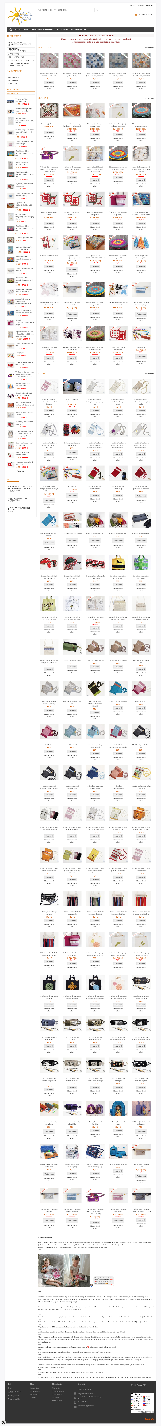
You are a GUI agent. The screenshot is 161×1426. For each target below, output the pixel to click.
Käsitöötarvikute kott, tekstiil (72, 533)
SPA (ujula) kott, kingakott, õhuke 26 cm (141, 1123)
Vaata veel (20, 471)
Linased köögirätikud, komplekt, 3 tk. (23, 385)
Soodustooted (34, 1391)
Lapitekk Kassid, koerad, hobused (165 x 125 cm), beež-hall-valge (24, 334)
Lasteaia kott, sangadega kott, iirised (141, 577)
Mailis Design (13, 77)
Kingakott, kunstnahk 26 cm (95, 533)
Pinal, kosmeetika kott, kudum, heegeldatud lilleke (141, 1038)
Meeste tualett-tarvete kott (72, 660)
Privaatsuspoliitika (78, 29)
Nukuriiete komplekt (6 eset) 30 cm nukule (23, 110)
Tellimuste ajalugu (58, 1391)
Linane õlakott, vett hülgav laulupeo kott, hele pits (118, 618)
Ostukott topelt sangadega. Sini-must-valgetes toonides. (95, 997)
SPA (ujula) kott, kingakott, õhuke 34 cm (49, 1165)
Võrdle (49, 88)
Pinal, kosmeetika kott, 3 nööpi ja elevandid (141, 997)
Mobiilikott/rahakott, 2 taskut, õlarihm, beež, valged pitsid (118, 402)
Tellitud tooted (57, 1394)
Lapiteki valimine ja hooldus (42, 29)
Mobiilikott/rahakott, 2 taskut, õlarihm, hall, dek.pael (49, 445)
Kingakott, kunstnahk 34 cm (118, 533)
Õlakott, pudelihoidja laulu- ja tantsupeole (72, 913)
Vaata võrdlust (57, 1400)
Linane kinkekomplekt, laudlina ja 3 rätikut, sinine (24, 312)
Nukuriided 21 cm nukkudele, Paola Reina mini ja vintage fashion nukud (21, 489)
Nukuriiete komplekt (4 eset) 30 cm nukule (23, 290)
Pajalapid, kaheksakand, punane (24, 423)
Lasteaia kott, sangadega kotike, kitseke (118, 577)
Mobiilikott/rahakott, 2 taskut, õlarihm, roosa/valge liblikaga (49, 402)
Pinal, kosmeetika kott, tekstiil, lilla (72, 1123)
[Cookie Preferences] (3, 1422)
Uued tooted (34, 1394)
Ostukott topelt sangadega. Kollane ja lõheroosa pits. (95, 954)
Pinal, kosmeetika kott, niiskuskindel (49, 1123)
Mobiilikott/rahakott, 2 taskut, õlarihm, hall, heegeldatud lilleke (118, 445)
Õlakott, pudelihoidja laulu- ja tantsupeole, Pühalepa (141, 913)
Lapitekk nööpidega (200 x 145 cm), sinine (24, 248)
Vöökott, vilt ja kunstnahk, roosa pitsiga (24, 142)
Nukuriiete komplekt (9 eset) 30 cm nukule (23, 394)
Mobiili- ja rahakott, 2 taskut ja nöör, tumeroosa (141, 869)
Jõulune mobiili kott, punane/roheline (95, 487)
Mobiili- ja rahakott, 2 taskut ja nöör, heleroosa (72, 828)
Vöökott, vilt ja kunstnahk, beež (24, 344)
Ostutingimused (62, 29)
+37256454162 (83, 1401)
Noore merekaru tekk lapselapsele (21, 499)
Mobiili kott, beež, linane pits (141, 661)
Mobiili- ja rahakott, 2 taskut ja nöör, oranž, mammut (141, 828)
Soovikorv (55, 1397)
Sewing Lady (13, 84)
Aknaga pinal (20, 353)
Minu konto (56, 1388)
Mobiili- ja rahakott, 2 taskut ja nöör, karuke (118, 828)
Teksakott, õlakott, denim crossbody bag (72, 1165)
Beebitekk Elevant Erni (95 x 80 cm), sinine (118, 74)
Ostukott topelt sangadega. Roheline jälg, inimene (24, 120)
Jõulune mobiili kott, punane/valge (118, 487)
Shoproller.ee (149, 1419)
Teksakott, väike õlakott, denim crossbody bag (95, 1165)
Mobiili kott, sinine (72, 745)
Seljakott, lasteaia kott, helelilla (95, 1123)
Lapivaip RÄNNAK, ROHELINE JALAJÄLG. (21, 509)
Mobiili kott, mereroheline (118, 701)
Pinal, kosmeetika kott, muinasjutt (118, 1079)
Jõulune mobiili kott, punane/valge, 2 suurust (141, 487)
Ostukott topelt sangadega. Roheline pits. (49, 997)
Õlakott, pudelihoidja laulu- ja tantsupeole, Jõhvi (95, 913)
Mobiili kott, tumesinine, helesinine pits (95, 787)
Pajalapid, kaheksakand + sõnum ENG (24, 463)
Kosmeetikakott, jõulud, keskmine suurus (49, 577)
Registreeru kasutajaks (145, 5)
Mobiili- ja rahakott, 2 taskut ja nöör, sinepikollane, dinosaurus (95, 870)
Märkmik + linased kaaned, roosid (22, 454)
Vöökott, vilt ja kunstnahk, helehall (24, 269)
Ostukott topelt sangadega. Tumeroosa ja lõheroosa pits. (118, 997)
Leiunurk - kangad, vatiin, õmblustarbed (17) (18, 64)
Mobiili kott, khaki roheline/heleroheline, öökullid (95, 703)
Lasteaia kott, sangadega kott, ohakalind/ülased (49, 618)
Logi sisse (132, 5)
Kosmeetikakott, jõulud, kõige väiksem (72, 577)
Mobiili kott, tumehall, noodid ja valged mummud (49, 787)
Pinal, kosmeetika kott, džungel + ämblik (95, 1038)
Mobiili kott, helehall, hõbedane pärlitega (49, 702)
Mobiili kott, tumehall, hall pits (141, 746)
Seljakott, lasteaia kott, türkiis (118, 1123)
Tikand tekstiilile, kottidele (118, 1164)
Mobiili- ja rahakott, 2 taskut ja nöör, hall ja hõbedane (49, 828)
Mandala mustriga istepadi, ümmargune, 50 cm (24, 153)
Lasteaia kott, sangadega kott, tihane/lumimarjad (72, 618)
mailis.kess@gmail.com (86, 1406)
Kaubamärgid (34, 1388)
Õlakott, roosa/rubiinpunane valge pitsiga (24, 322)
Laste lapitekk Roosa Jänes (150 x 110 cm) (72, 74)
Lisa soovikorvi (49, 86)
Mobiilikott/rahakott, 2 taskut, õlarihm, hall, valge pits (95, 402)
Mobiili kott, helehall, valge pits (72, 702)
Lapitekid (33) (13, 54)
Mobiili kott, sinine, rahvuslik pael (95, 746)
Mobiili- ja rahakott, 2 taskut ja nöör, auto (141, 787)
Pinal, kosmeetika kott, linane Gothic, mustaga (95, 1079)
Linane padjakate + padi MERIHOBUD (24, 444)
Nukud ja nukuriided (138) (18, 60)
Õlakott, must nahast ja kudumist (49, 913)
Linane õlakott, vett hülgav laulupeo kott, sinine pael (49, 661)
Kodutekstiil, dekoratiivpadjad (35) (17, 50)
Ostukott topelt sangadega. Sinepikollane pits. (72, 997)
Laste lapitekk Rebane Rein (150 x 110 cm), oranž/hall (141, 74)
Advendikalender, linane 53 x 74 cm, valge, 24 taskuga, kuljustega (24, 433)
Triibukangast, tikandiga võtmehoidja (72, 444)
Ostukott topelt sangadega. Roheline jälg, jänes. (24, 216)
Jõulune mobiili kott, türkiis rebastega (49, 534)
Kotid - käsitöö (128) (16, 57)
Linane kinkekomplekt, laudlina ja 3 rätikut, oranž (24, 404)
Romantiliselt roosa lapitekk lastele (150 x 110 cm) (49, 74)
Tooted (17, 29)
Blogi (26, 29)
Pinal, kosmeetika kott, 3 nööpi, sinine (49, 1038)
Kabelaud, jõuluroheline (24, 237)
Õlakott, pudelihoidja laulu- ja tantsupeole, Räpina (49, 954)
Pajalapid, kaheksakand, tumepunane (24, 185)
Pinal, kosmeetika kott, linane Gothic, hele (72, 1079)
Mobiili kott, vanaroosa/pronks (118, 787)
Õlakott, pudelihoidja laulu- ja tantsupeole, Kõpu (118, 913)
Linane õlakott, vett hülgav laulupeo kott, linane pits (141, 618)
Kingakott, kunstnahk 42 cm (141, 533)
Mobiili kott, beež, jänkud (118, 660)
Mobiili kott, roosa (141, 701)
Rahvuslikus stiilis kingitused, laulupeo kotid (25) (19, 44)
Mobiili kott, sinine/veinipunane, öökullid (118, 746)
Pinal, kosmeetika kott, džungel (72, 1038)
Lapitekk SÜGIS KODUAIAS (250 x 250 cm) (23, 205)
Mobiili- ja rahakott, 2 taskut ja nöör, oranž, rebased (49, 869)
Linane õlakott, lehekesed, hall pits (24, 413)
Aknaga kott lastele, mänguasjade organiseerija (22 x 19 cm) (24, 301)
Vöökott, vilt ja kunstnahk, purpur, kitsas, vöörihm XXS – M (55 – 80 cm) (24, 374)
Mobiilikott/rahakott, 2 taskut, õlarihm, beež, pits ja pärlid (141, 402)
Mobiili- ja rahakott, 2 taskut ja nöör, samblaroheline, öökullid (72, 870)
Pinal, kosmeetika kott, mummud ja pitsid (141, 1079)
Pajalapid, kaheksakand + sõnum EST (24, 363)
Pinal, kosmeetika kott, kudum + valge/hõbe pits (118, 1038)
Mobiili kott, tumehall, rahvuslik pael (72, 787)
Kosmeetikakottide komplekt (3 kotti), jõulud (95, 577)
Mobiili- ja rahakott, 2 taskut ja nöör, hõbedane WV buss (95, 828)
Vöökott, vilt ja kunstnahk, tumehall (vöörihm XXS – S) (24, 132)
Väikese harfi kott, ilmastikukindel (21, 100)
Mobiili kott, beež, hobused (95, 660)
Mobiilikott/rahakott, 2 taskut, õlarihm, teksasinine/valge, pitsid (95, 445)
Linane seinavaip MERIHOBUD (21, 164)
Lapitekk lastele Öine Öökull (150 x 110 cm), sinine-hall (95, 74)
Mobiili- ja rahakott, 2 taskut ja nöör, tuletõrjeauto (118, 869)
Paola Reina (13, 80)
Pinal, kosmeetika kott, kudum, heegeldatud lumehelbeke (49, 1080)
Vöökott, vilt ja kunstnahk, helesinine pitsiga (24, 194)
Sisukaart (33, 1397)
